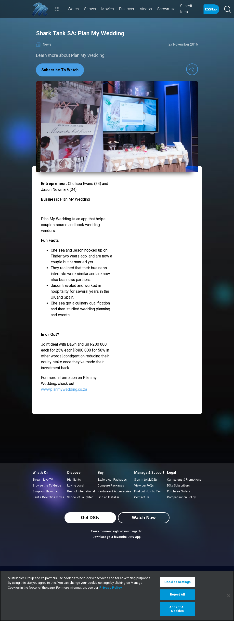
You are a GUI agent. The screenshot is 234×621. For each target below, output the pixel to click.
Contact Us (141, 497)
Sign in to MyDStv (145, 479)
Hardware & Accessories (114, 491)
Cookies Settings (177, 582)
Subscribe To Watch (59, 70)
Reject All (177, 594)
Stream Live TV (43, 479)
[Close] (228, 595)
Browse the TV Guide (47, 485)
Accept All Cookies (177, 609)
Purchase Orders (178, 491)
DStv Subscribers (178, 485)
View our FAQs (144, 485)
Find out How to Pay (147, 491)
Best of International (81, 491)
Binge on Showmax (46, 491)
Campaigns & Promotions (184, 479)
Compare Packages (111, 485)
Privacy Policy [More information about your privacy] (110, 587)
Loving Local (75, 485)
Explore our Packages (112, 479)
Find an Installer (108, 497)
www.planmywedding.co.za (64, 389)
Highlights (74, 479)
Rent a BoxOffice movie (48, 497)
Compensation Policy (181, 497)
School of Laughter (80, 497)
